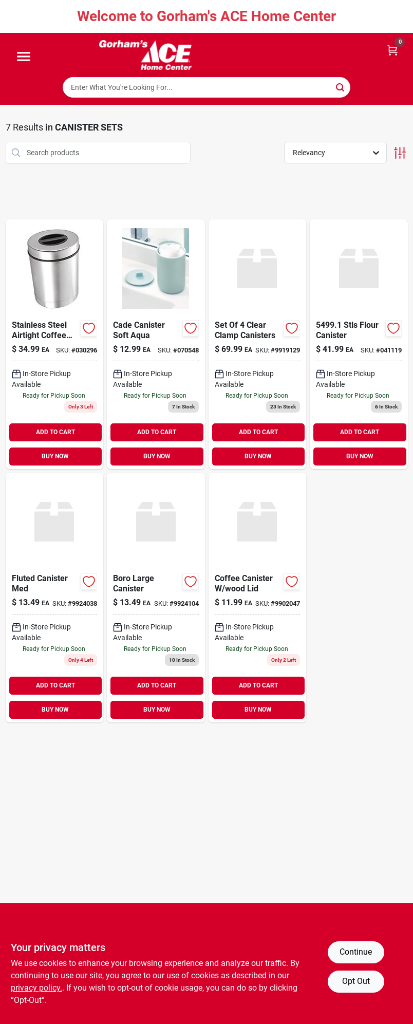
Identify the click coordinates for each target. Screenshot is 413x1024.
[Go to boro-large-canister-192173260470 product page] (156, 597)
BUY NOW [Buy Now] (55, 456)
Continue (356, 952)
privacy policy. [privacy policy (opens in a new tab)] (36, 988)
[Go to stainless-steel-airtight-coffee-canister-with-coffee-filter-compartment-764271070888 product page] (55, 344)
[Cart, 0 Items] (392, 49)
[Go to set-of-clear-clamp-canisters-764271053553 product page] (258, 344)
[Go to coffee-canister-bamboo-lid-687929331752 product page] (258, 597)
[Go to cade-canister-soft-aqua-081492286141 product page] (156, 344)
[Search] (340, 86)
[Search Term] (206, 87)
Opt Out (356, 981)
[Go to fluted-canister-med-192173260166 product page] (55, 597)
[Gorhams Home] (145, 55)
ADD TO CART (55, 432)
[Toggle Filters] (400, 153)
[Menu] (23, 57)
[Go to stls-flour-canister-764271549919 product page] (359, 344)
